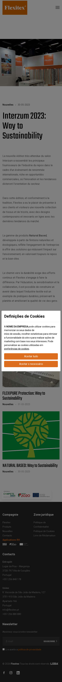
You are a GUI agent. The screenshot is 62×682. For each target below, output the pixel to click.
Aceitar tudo (31, 356)
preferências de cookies (16, 348)
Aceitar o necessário (31, 364)
